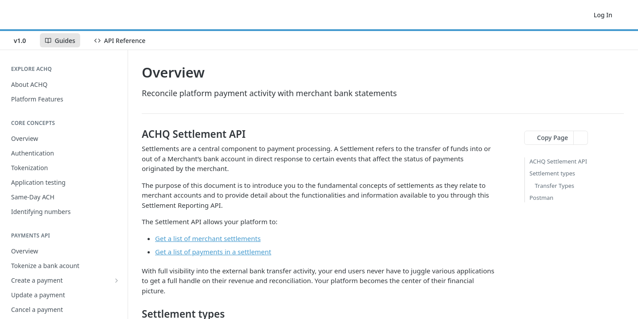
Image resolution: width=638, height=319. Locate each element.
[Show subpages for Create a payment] (116, 280)
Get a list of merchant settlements (208, 238)
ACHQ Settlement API (558, 161)
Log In (603, 15)
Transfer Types (554, 186)
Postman (541, 198)
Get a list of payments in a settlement (213, 251)
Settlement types (552, 173)
